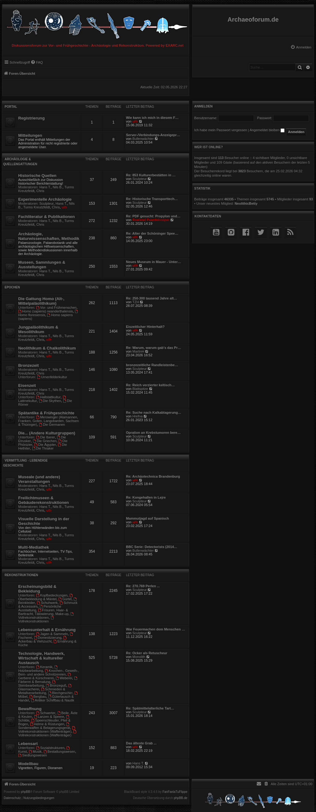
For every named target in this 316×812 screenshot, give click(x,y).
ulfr (135, 121)
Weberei (64, 678)
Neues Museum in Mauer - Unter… (153, 262)
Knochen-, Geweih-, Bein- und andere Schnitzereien (48, 672)
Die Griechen (44, 441)
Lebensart (28, 743)
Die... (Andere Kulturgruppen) (46, 433)
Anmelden (203, 106)
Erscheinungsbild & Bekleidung (37, 588)
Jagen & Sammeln (52, 634)
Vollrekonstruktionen (46, 615)
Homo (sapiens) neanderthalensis (45, 311)
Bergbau (37, 696)
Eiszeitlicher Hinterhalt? (145, 327)
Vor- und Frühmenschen (56, 307)
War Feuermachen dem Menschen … (155, 629)
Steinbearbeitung (37, 683)
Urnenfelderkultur (52, 377)
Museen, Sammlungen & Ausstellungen (41, 264)
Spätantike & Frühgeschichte (46, 413)
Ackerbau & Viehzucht (42, 639)
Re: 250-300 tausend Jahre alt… (151, 298)
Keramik (44, 667)
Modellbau (28, 763)
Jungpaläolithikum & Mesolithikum (38, 329)
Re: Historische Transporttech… (152, 199)
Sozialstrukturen (50, 748)
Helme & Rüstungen (47, 724)
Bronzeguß (56, 685)
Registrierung (31, 118)
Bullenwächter (143, 138)
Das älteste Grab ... (141, 743)
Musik (35, 751)
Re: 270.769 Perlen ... (143, 586)
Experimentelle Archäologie (45, 199)
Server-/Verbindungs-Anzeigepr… (153, 135)
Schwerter (45, 713)
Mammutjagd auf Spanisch (147, 518)
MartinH (138, 351)
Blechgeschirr (60, 693)
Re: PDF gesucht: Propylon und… (153, 216)
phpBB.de (180, 798)
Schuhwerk (47, 603)
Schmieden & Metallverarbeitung (41, 691)
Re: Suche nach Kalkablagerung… (153, 412)
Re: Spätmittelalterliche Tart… (150, 708)
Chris (40, 191)
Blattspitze (140, 389)
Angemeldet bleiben (267, 130)
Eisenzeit (27, 385)
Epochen (12, 287)
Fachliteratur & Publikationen (46, 216)
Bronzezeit (28, 365)
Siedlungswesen (32, 755)
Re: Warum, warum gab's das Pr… (153, 347)
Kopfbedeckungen (52, 595)
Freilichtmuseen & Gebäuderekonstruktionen (43, 500)
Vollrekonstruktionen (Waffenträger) (47, 729)
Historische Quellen (37, 175)
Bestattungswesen (59, 751)
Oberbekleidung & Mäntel (45, 597)
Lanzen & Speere (49, 716)
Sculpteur (139, 179)
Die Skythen (50, 401)
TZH (135, 302)
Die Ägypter (45, 444)
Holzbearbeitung (38, 668)
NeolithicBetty (246, 203)
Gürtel (65, 599)
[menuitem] (300, 47)
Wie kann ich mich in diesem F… (152, 117)
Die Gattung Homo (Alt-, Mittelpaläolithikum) (41, 301)
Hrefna (137, 416)
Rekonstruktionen (21, 575)
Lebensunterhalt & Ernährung (47, 629)
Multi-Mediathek (33, 547)
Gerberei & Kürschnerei (45, 676)
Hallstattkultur (48, 397)
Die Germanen (52, 424)
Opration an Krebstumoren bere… (153, 432)
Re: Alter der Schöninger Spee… (152, 233)
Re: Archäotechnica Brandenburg (153, 476)
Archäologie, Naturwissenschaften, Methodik (48, 236)
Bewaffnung (29, 708)
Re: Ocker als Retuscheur (146, 653)
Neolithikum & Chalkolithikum (47, 348)
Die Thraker (43, 448)
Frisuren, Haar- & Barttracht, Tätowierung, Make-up (43, 612)
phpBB (25, 791)
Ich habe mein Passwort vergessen (220, 130)
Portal (11, 106)
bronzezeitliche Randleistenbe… (152, 365)
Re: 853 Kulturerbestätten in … (151, 175)
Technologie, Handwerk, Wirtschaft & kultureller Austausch (41, 658)
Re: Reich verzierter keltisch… (150, 385)
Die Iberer (45, 437)
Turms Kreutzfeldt (36, 207)
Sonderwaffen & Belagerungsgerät (44, 726)
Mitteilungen (30, 135)
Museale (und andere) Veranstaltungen (39, 479)
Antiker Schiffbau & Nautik (52, 700)
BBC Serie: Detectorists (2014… (151, 547)
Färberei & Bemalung (48, 680)
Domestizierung (47, 637)
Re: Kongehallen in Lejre (146, 497)
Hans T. (45, 187)
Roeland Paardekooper (150, 220)
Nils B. (58, 187)
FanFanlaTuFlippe (174, 791)
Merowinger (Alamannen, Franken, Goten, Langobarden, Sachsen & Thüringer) (48, 420)
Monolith (138, 657)
